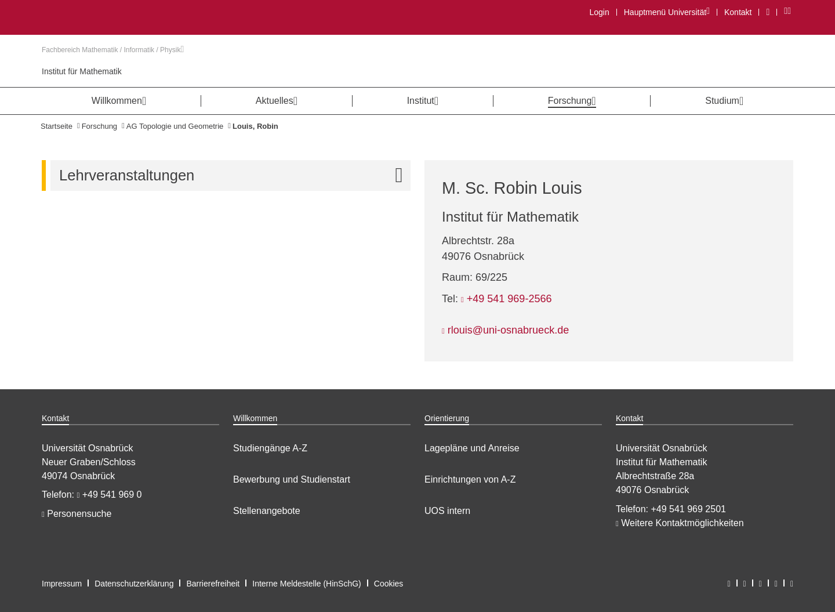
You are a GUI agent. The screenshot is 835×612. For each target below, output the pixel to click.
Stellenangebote (266, 511)
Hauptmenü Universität (666, 12)
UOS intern (447, 511)
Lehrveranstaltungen (235, 175)
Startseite (56, 126)
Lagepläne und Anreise (472, 448)
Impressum (62, 583)
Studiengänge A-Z (270, 448)
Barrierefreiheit (212, 583)
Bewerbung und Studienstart (291, 479)
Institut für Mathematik (82, 71)
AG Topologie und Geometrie (174, 126)
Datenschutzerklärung (134, 583)
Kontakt (738, 12)
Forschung (99, 126)
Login (599, 12)
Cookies (389, 583)
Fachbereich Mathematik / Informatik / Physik (113, 50)
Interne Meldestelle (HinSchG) (306, 583)
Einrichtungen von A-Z (469, 479)
